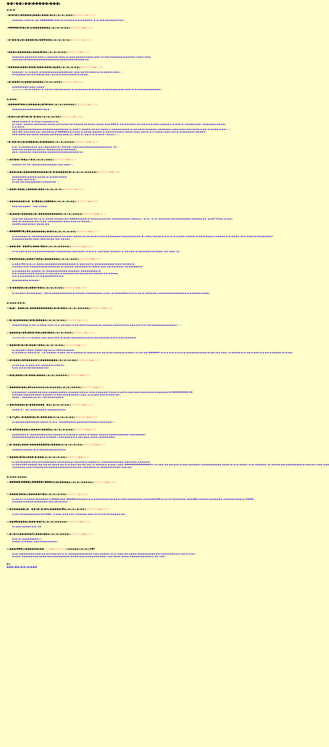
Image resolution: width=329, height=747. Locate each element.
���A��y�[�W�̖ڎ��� (22, 567)
